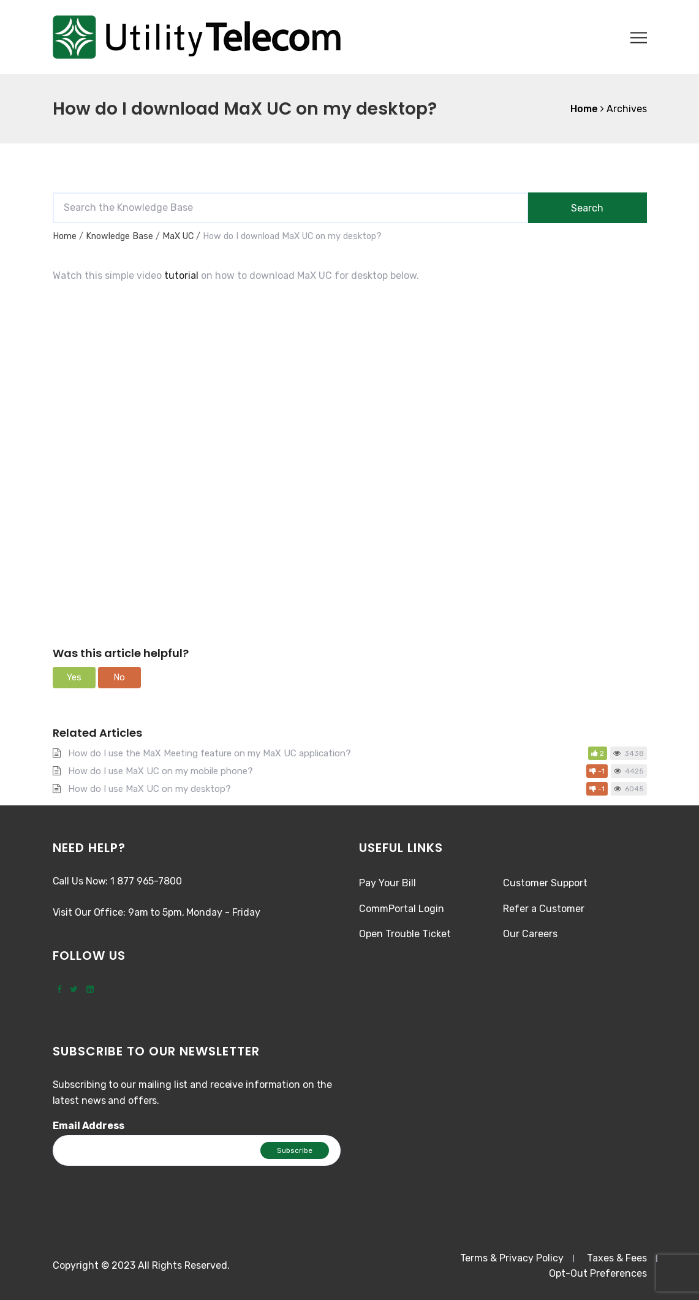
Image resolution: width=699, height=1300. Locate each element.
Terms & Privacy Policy (512, 1258)
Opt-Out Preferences (598, 1273)
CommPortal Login (401, 908)
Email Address (88, 1125)
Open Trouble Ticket (405, 934)
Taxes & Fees (617, 1258)
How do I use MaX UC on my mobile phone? (160, 771)
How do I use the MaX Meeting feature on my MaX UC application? (209, 753)
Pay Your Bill (387, 883)
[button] (74, 677)
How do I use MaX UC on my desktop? (149, 788)
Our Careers (530, 934)
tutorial (181, 275)
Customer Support (545, 883)
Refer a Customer (543, 908)
